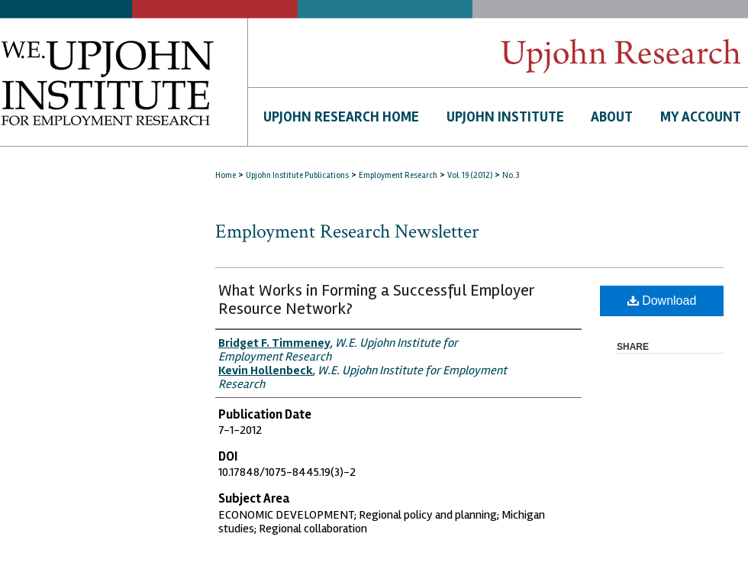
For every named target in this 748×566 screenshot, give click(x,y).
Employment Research (398, 175)
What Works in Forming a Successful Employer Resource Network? (376, 299)
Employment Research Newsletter (347, 231)
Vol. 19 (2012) (469, 175)
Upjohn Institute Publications (297, 175)
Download (662, 300)
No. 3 (510, 175)
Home (225, 175)
